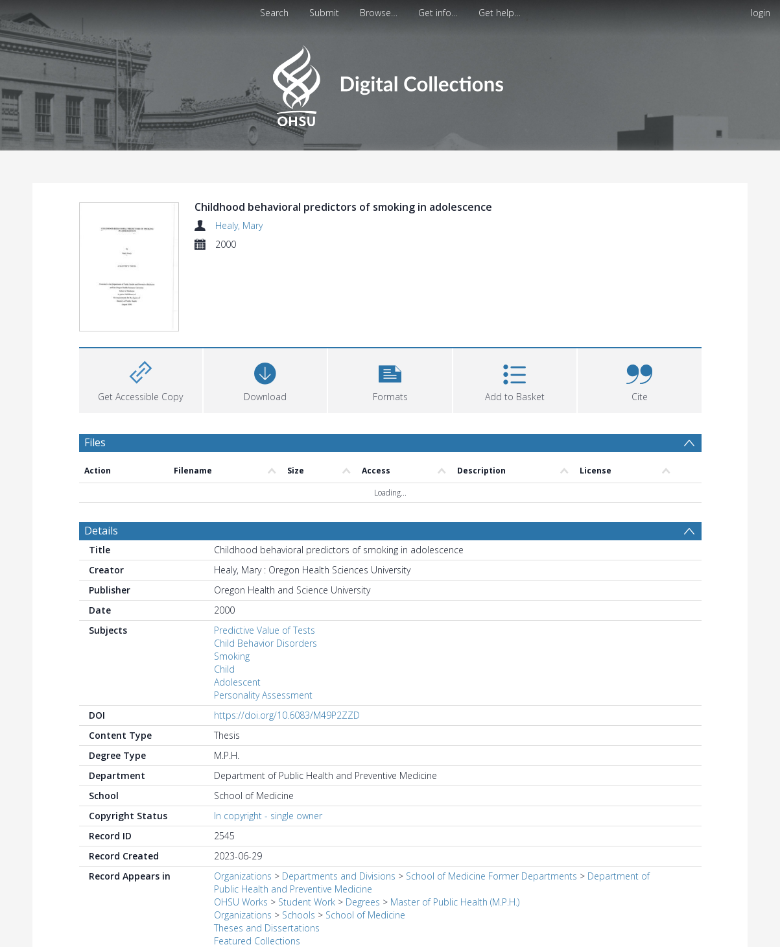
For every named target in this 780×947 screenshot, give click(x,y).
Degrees (363, 902)
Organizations (243, 876)
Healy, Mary (239, 225)
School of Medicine (365, 915)
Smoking (232, 656)
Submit (324, 12)
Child (224, 669)
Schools (298, 915)
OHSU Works (241, 902)
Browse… (378, 12)
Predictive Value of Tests (264, 630)
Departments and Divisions (339, 876)
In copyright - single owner (268, 815)
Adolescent (237, 682)
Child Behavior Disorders (265, 643)
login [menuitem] (760, 12)
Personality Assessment (263, 695)
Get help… (500, 12)
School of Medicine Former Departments (491, 876)
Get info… (438, 12)
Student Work (306, 902)
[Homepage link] (390, 82)
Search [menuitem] (274, 12)
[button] (389, 379)
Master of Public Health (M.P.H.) (454, 902)
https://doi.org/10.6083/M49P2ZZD (287, 715)
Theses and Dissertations (267, 928)
